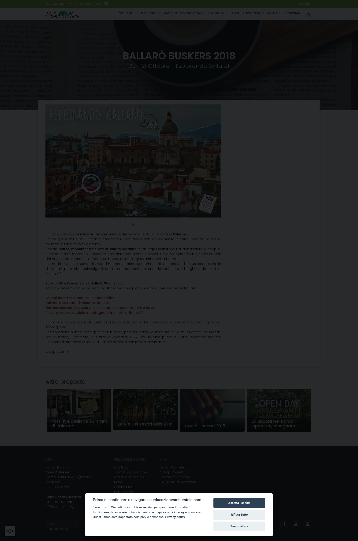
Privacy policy (175, 517)
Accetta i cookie (239, 503)
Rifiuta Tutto (239, 514)
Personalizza (239, 526)
